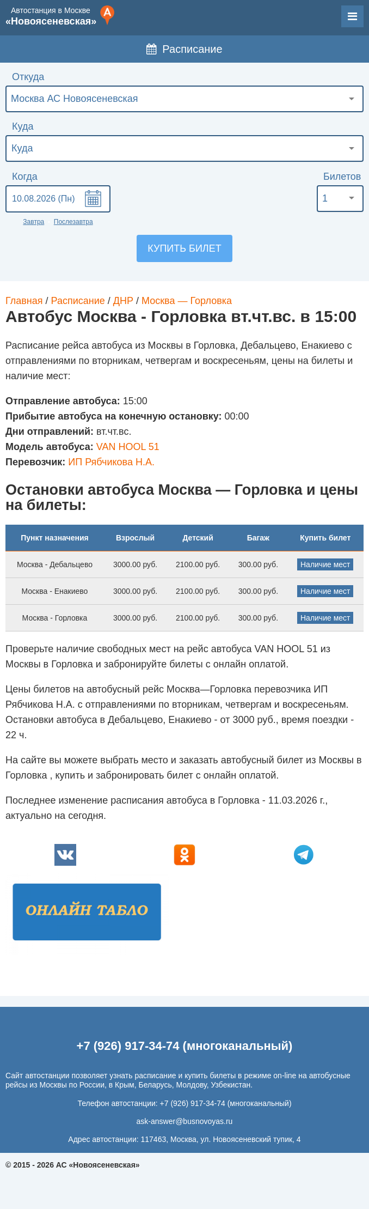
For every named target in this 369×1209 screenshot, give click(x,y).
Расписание (184, 49)
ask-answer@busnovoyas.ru (185, 1121)
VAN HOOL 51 (127, 446)
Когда (25, 176)
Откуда (28, 76)
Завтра (33, 222)
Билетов (342, 176)
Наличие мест (325, 564)
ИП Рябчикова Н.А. (111, 462)
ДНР (123, 300)
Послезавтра (73, 222)
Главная (24, 300)
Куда (22, 126)
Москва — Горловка (187, 300)
